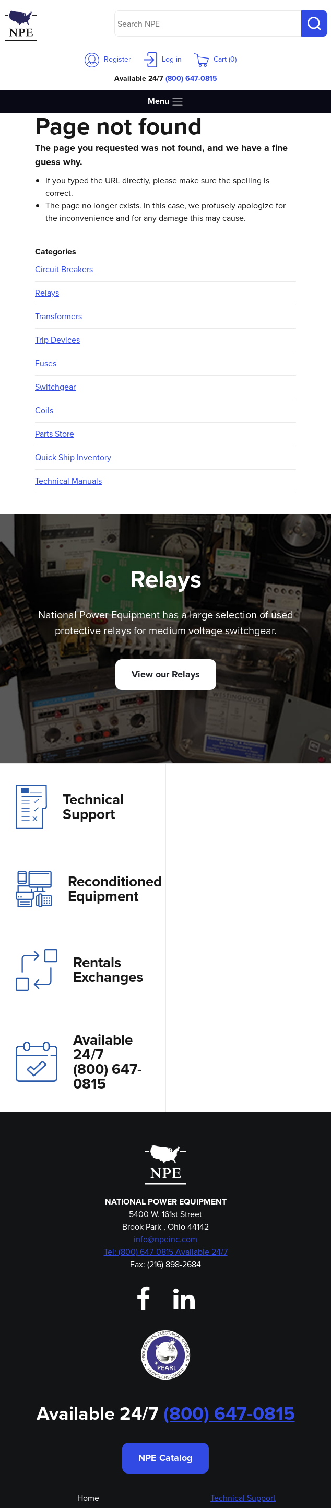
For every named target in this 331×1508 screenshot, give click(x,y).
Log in (163, 59)
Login (88, 1396)
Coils (44, 410)
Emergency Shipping (88, 1427)
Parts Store (54, 434)
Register (108, 59)
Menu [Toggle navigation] (166, 101)
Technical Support (70, 806)
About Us (88, 1351)
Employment (88, 1412)
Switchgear (55, 387)
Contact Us (88, 1366)
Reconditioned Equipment (254, 807)
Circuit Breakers (64, 269)
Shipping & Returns (243, 1442)
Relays (47, 293)
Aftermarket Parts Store (243, 1396)
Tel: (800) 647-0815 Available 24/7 (166, 1090)
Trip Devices (57, 340)
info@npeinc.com (165, 1077)
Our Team (87, 1381)
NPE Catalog (165, 1296)
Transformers (58, 316)
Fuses (45, 363)
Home (88, 1336)
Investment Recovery (243, 1351)
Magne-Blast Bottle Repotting (243, 1412)
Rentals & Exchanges (243, 1366)
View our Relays (166, 674)
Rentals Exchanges (79, 900)
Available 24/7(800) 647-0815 (244, 899)
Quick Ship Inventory (73, 457)
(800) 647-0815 (191, 78)
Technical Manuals (68, 481)
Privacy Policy (243, 1427)
